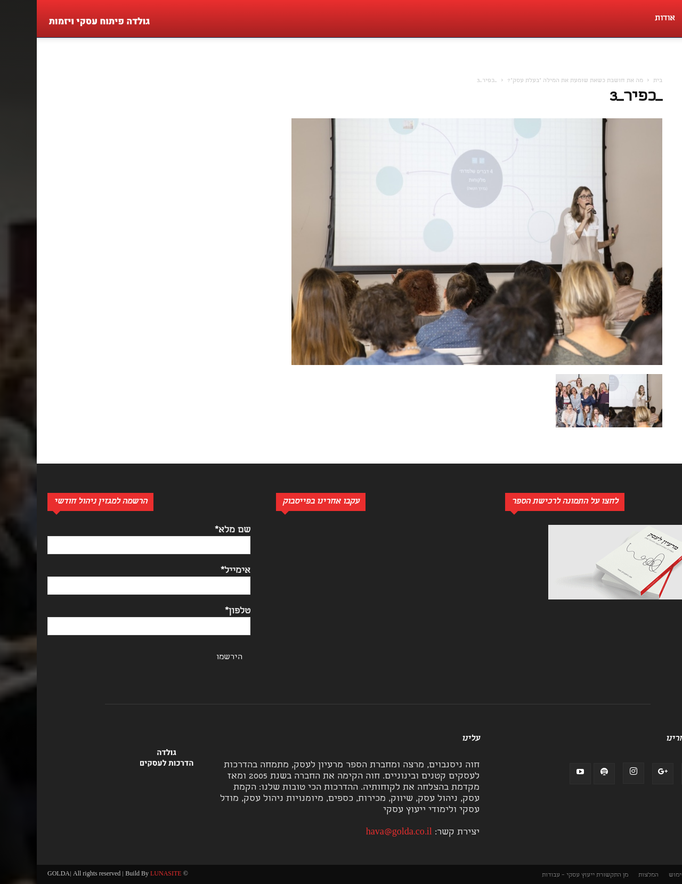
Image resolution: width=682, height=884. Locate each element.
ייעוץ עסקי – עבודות (531, 875)
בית (621, 81)
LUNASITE (129, 874)
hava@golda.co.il (362, 833)
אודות (628, 18)
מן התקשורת (575, 875)
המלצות (612, 875)
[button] (668, 67)
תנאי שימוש (647, 875)
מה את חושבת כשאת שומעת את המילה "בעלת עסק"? (538, 81)
